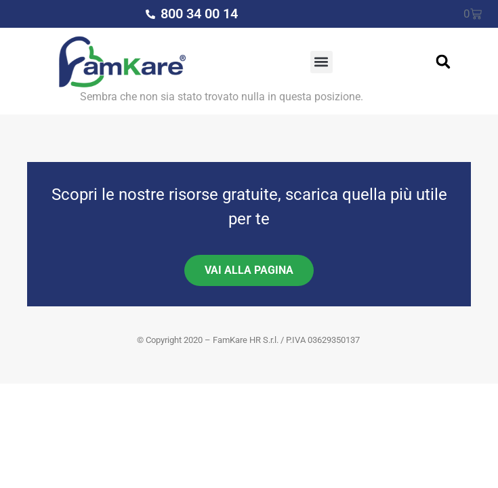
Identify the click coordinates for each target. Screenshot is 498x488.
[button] (321, 62)
